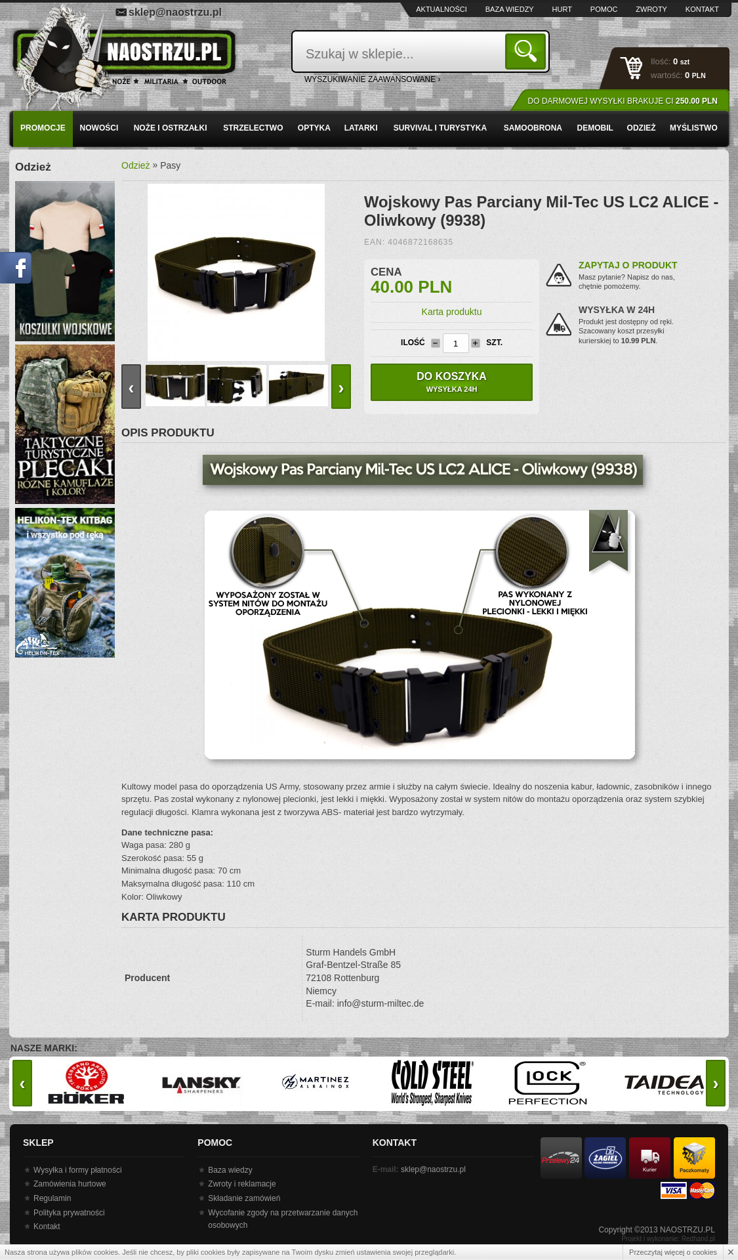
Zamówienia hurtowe (69, 1183)
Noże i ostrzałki (170, 128)
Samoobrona (533, 128)
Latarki (361, 128)
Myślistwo (694, 128)
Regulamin (52, 1198)
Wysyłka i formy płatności (77, 1170)
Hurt (562, 9)
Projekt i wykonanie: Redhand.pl (668, 1238)
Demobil (595, 128)
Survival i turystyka (440, 128)
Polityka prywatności (69, 1212)
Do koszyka (451, 382)
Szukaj (527, 51)
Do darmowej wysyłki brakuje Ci (623, 101)
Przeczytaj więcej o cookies (673, 1252)
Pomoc (604, 9)
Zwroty (651, 9)
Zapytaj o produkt (628, 265)
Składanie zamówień (244, 1198)
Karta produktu (452, 311)
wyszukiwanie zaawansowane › (372, 79)
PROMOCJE (43, 128)
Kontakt (702, 9)
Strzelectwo (253, 128)
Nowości (99, 128)
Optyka (314, 128)
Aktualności (441, 9)
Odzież (641, 128)
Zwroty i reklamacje (242, 1183)
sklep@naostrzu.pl (175, 12)
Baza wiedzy (509, 9)
